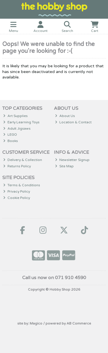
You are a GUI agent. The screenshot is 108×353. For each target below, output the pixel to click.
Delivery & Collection (22, 160)
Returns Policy (17, 166)
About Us (65, 116)
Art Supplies (15, 116)
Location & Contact (73, 122)
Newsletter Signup (72, 160)
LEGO (10, 135)
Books (10, 141)
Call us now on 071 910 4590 (54, 278)
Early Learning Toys (21, 122)
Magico (36, 323)
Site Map (64, 166)
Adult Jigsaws (17, 128)
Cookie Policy (16, 198)
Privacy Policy (16, 191)
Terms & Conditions (21, 185)
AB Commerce (79, 323)
